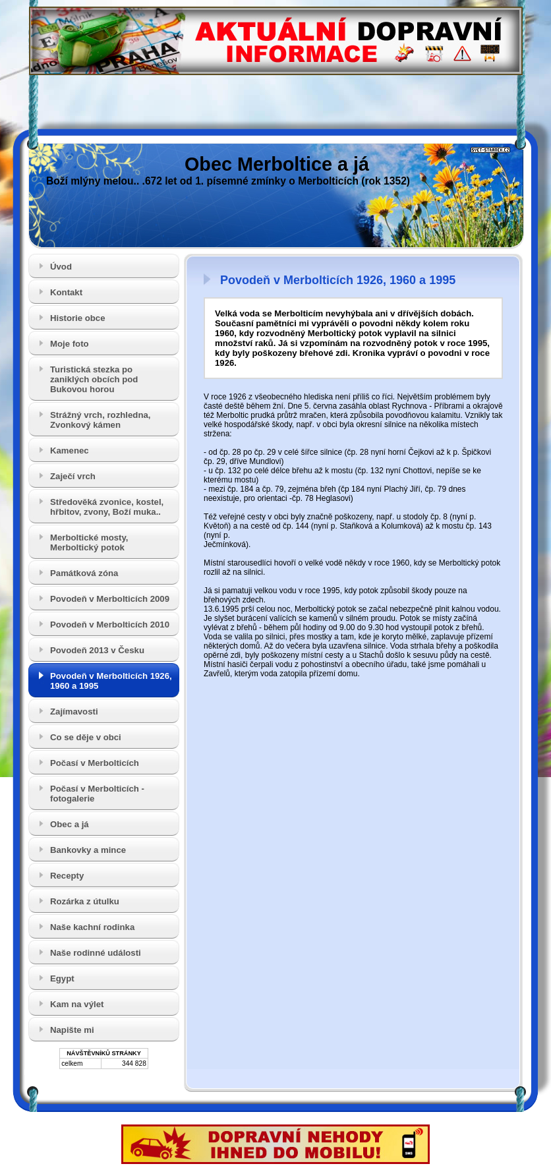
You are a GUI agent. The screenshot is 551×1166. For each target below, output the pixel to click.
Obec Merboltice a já (277, 164)
